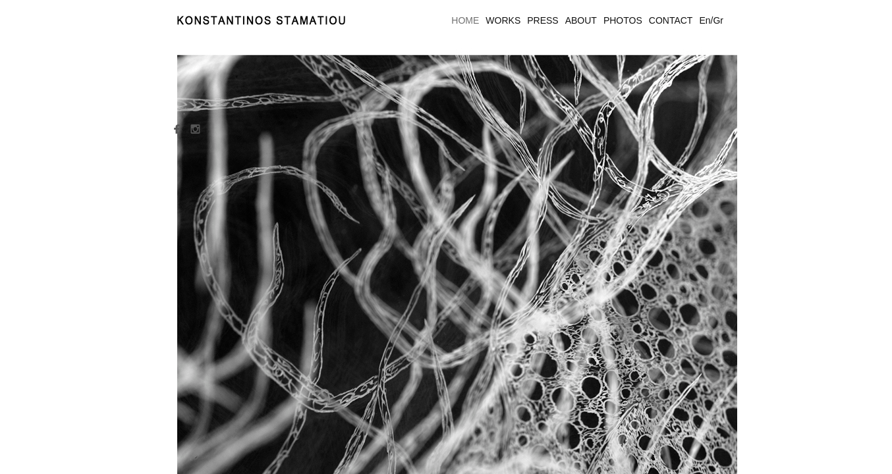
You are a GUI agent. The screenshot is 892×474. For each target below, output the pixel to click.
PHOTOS (622, 20)
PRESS (542, 20)
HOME (465, 20)
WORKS (503, 20)
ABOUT (581, 20)
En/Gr (711, 20)
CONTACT (671, 20)
